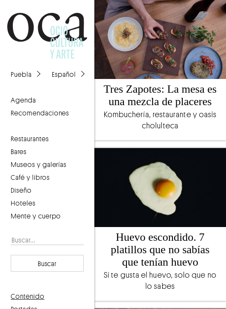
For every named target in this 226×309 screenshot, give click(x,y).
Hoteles (23, 203)
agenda (23, 100)
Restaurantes (30, 138)
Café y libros (30, 177)
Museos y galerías (38, 164)
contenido (28, 296)
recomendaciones (40, 113)
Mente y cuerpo (36, 216)
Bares (19, 151)
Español (64, 74)
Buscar (47, 263)
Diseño (21, 190)
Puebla (21, 74)
